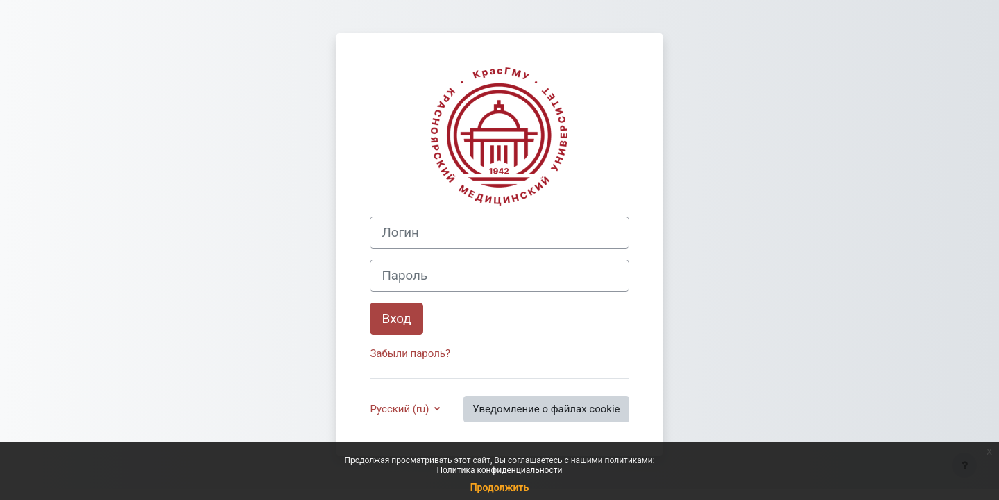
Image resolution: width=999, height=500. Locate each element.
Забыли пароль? (410, 353)
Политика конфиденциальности (500, 470)
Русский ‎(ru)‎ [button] (401, 409)
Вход (396, 318)
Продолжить (499, 487)
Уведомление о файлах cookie (546, 409)
